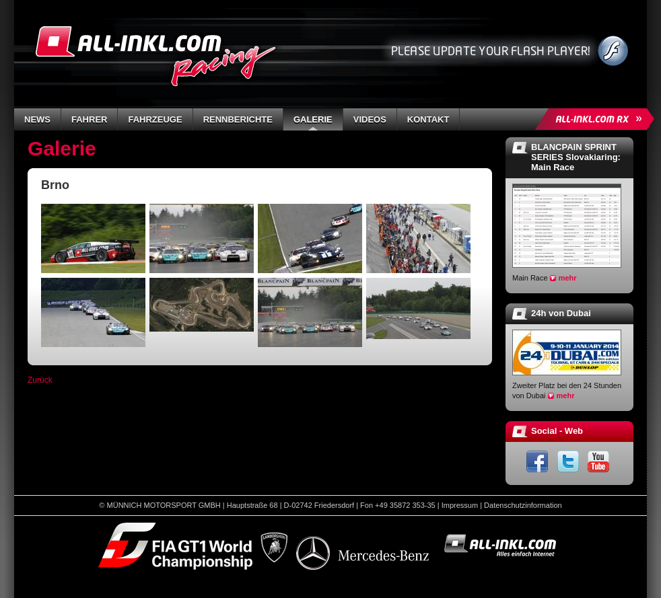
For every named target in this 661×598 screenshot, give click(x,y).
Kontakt (428, 119)
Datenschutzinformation (523, 505)
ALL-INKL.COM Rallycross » (597, 119)
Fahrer (89, 119)
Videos (369, 119)
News (37, 119)
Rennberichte (238, 119)
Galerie (313, 119)
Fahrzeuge (155, 119)
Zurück (40, 380)
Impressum (460, 505)
